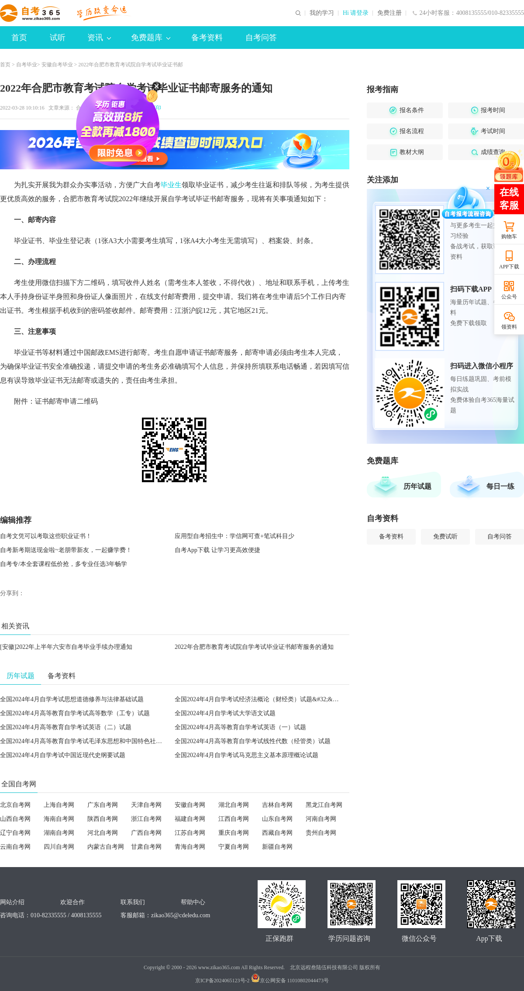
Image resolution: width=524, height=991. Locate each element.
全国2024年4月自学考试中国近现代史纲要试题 (62, 755)
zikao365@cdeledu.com (180, 915)
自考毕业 (26, 65)
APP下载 (509, 267)
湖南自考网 (59, 833)
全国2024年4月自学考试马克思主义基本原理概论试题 (246, 755)
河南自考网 (321, 819)
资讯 (99, 37)
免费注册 (389, 13)
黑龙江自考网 (324, 805)
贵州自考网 (321, 833)
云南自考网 (15, 847)
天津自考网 (146, 805)
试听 (58, 37)
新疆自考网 (277, 847)
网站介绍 (12, 902)
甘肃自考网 (146, 847)
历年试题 (417, 486)
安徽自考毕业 (57, 65)
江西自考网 (233, 819)
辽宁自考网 (15, 833)
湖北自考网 (233, 805)
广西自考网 (146, 833)
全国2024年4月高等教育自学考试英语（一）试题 (240, 727)
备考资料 (207, 37)
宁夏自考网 (233, 847)
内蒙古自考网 (105, 847)
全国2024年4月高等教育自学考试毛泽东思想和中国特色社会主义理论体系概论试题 (111, 741)
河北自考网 (102, 833)
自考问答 (261, 37)
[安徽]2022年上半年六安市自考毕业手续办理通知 (66, 647)
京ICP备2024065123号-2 (222, 980)
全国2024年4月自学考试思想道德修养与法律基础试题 (72, 699)
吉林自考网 (277, 805)
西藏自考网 (277, 833)
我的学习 (322, 13)
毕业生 (171, 185)
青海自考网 (190, 847)
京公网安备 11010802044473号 (290, 980)
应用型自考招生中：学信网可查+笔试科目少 (234, 536)
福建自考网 (190, 819)
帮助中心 (193, 902)
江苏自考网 (190, 833)
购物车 (509, 236)
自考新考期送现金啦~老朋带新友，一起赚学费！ (66, 550)
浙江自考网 (146, 819)
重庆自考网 (233, 833)
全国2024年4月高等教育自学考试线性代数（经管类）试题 (253, 741)
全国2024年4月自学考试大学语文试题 (225, 713)
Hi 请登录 (356, 13)
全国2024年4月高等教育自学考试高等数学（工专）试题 (75, 713)
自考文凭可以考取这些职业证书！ (46, 536)
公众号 (509, 297)
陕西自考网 (102, 819)
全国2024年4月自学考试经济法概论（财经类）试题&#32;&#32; (259, 699)
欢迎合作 (72, 902)
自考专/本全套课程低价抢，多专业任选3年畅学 (63, 564)
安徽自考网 (190, 805)
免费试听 (445, 536)
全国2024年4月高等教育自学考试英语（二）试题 (65, 727)
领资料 (509, 327)
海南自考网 (59, 819)
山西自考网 (15, 819)
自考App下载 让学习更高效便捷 (217, 550)
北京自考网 (15, 805)
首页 (19, 37)
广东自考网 (102, 805)
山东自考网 (277, 819)
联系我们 (133, 902)
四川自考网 (59, 847)
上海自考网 (59, 805)
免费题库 (150, 37)
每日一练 (500, 486)
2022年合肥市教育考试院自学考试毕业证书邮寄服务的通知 (254, 647)
